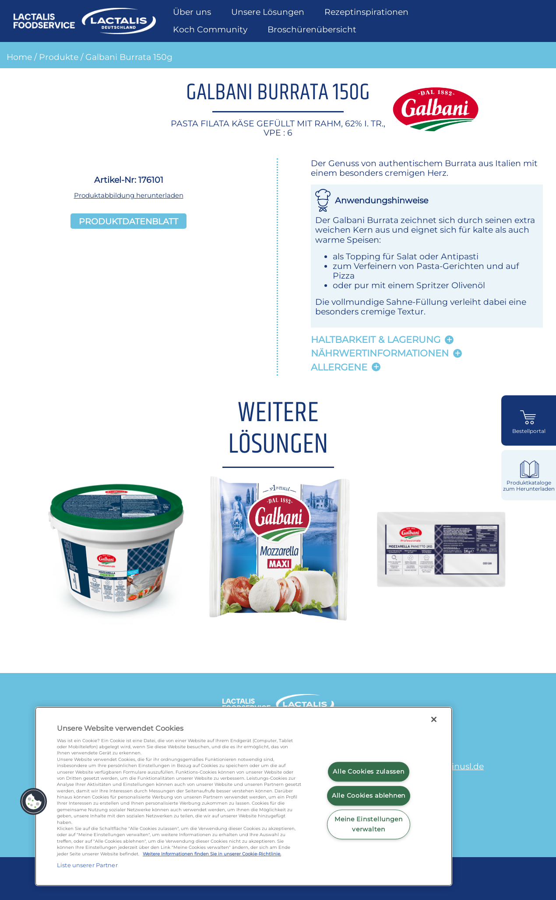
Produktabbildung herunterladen (128, 195)
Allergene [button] (339, 367)
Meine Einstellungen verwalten (368, 824)
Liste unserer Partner (87, 865)
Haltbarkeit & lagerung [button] (375, 340)
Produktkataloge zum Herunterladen (529, 486)
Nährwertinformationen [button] (380, 353)
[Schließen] (433, 719)
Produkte (58, 57)
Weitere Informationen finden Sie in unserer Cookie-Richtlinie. (212, 853)
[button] (34, 802)
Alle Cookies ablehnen (368, 795)
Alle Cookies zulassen (368, 771)
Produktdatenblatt (128, 221)
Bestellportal (528, 431)
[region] (243, 796)
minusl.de (463, 766)
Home (19, 57)
